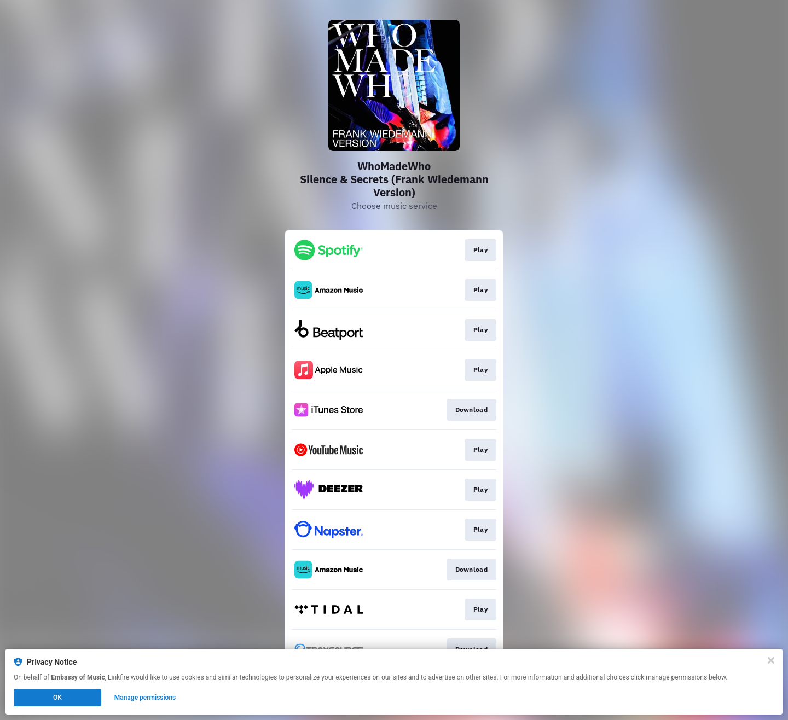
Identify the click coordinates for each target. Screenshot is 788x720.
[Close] (771, 660)
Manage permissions (145, 697)
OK (57, 697)
